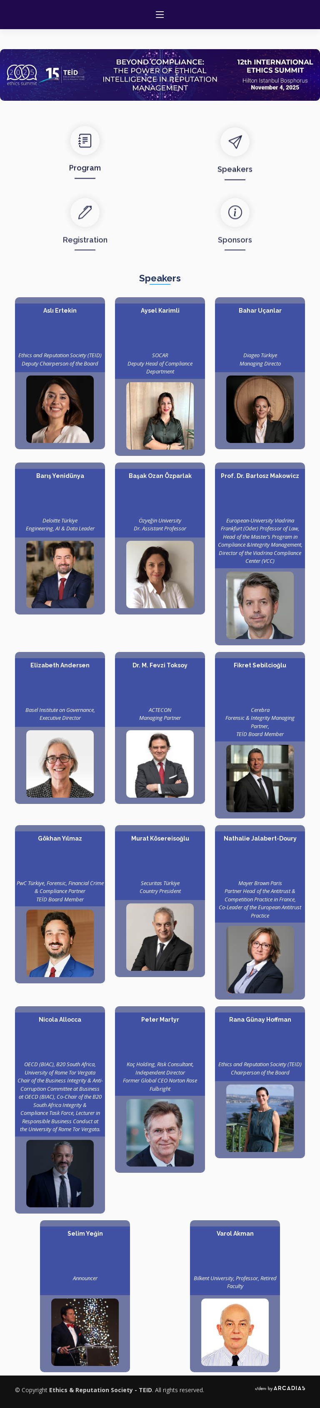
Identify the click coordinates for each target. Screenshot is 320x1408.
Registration (85, 257)
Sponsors (235, 257)
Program (85, 178)
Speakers (235, 183)
